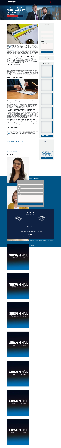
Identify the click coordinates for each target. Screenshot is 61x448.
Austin (28, 226)
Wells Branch (40, 231)
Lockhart (24, 229)
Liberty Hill (20, 229)
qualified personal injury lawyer (17, 50)
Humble (39, 228)
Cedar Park (25, 228)
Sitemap (43, 243)
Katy (46, 228)
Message (42, 41)
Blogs (45, 236)
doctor (22, 112)
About (15, 236)
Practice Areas (20, 236)
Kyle (49, 228)
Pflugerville (38, 229)
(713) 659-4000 (41, 220)
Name (19, 182)
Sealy (19, 231)
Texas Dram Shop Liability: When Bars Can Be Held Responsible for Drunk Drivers (47, 154)
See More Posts (46, 157)
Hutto (43, 228)
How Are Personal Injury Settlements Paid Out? (15, 141)
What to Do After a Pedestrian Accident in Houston (47, 146)
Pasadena (29, 229)
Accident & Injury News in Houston (36, 236)
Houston (18, 216)
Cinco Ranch (31, 228)
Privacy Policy (40, 243)
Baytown (11, 228)
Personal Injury (13, 148)
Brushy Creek (17, 228)
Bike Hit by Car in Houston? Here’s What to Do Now (46, 144)
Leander (15, 229)
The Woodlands (33, 231)
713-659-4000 (20, 16)
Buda (21, 228)
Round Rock (49, 229)
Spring (28, 231)
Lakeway (11, 229)
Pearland (33, 229)
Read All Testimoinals (47, 135)
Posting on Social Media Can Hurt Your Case (14, 143)
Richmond (43, 229)
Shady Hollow (23, 231)
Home (11, 236)
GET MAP (18, 220)
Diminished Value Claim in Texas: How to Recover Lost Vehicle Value (46, 148)
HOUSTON (42, 216)
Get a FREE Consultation (12, 16)
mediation (9, 133)
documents (10, 46)
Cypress (35, 228)
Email (42, 37)
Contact (48, 236)
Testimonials (26, 236)
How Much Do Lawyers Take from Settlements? (15, 144)
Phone (19, 186)
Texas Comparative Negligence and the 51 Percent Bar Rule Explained (47, 151)
